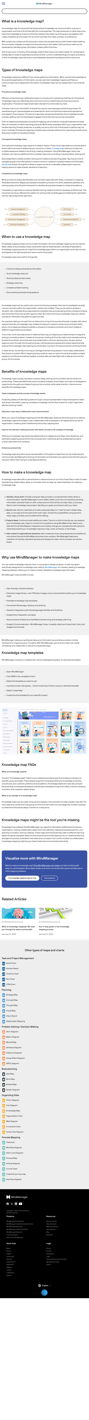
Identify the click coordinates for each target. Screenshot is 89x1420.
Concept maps (58, 148)
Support (9, 1253)
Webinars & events (52, 1226)
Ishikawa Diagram (12, 1048)
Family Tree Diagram (13, 1132)
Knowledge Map (11, 1111)
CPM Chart (8, 985)
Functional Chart (11, 1127)
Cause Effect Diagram (13, 1058)
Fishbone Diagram (12, 1053)
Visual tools (7, 164)
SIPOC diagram (10, 1064)
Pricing (8, 1251)
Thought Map (10, 1006)
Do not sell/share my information (56, 1259)
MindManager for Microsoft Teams (17, 1229)
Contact (9, 1270)
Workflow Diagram (12, 1148)
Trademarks (50, 1253)
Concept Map (10, 1000)
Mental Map (9, 1042)
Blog (47, 1232)
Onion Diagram (10, 1100)
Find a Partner (10, 1262)
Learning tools (50, 1229)
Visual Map (9, 1011)
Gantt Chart (9, 963)
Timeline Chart (10, 974)
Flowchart (8, 1142)
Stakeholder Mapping (13, 1021)
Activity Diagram (11, 1164)
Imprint (48, 1264)
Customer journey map (14, 1174)
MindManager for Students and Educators (19, 1224)
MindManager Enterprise (14, 1232)
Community (10, 1256)
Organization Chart (12, 1116)
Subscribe (49, 1234)
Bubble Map (9, 1085)
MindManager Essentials (14, 1226)
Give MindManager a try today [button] (47, 865)
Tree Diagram (10, 1106)
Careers (9, 1275)
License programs (12, 1234)
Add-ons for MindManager (14, 1237)
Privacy (48, 1248)
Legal (48, 1256)
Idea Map (8, 1074)
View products (49, 878)
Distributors (10, 1264)
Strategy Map (10, 995)
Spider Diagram (11, 1090)
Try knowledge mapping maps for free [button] (22, 878)
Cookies (49, 1251)
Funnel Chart (9, 1169)
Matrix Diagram (10, 1037)
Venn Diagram (10, 1032)
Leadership (10, 1272)
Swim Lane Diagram (12, 1153)
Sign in (8, 1248)
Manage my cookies (52, 1262)
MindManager (51, 567)
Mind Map (8, 1079)
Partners (9, 1259)
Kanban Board (10, 969)
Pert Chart (8, 979)
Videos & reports (51, 1224)
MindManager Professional (15, 1221)
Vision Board (9, 1016)
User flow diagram (12, 1180)
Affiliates (9, 1267)
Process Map (9, 1158)
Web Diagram (10, 1121)
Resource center (51, 1221)
